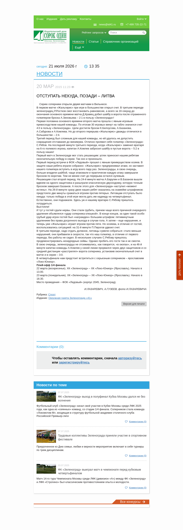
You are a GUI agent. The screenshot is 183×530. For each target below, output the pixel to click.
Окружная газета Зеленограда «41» (70, 297)
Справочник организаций (120, 41)
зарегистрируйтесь (74, 362)
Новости (78, 41)
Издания (52, 18)
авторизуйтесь (130, 358)
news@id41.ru (107, 24)
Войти (140, 19)
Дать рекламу (178, 265)
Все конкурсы (132, 501)
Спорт (52, 294)
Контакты (85, 18)
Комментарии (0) (137, 421)
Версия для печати (134, 304)
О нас (40, 18)
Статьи (94, 41)
